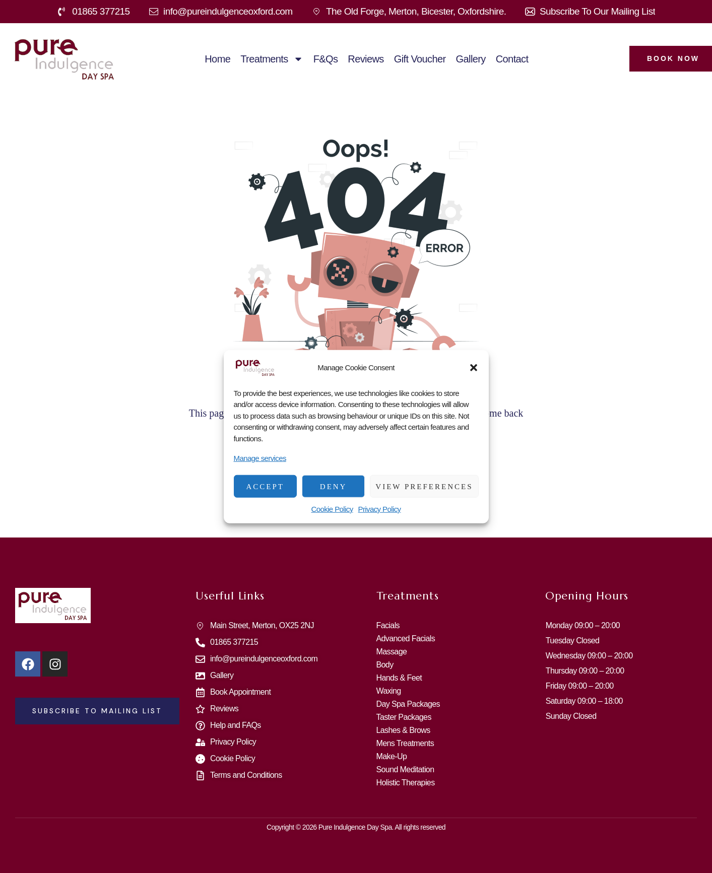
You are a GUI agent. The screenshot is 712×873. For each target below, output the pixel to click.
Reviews (365, 58)
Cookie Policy (332, 509)
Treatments (271, 59)
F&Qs (325, 58)
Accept (265, 486)
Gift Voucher (420, 58)
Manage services (260, 458)
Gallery (471, 58)
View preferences (424, 486)
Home (217, 58)
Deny (333, 486)
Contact (512, 58)
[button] (474, 367)
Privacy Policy (379, 509)
